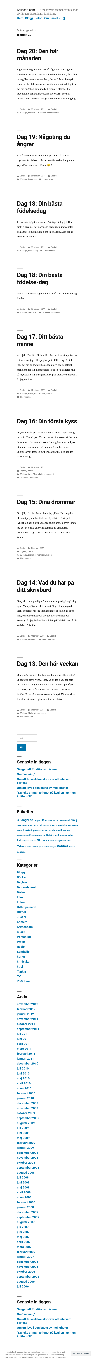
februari (31, 113)
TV (19, 976)
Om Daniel (51, 18)
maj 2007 (23, 1237)
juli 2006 (23, 1286)
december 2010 (27, 1063)
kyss (30, 474)
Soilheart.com (26, 10)
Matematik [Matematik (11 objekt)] (57, 830)
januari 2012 (25, 1014)
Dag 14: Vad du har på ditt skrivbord (45, 586)
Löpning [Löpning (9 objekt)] (44, 830)
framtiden (41, 555)
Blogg (29, 18)
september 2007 (28, 1217)
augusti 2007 (26, 1222)
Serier (21, 956)
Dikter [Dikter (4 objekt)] (62, 820)
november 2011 (27, 1019)
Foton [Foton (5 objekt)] (19, 826)
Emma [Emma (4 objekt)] (66, 820)
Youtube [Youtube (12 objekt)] (21, 852)
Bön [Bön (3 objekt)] (54, 820)
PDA (35, 474)
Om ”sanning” (26, 774)
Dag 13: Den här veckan (47, 663)
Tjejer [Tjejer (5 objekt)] (41, 847)
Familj (30, 393)
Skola (30, 713)
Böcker (22, 877)
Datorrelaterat (26, 887)
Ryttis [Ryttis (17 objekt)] (20, 840)
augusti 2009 (26, 1123)
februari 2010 (26, 1093)
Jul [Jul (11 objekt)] (40, 825)
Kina (36, 393)
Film (20, 897)
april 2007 (24, 1242)
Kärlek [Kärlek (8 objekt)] (20, 830)
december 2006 (27, 1262)
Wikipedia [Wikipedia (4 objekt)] (72, 847)
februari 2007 (26, 1252)
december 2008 (27, 1153)
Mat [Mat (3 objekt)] (50, 830)
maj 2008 (23, 1187)
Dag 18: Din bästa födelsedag (40, 207)
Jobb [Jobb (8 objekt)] (36, 825)
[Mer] (64, 18)
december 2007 (27, 1212)
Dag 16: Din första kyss (47, 421)
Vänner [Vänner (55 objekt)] (62, 846)
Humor (21, 912)
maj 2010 (23, 1078)
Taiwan (49, 393)
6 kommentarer (26, 716)
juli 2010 (23, 1068)
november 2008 (27, 1157)
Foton (38, 18)
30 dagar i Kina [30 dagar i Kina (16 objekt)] (38, 820)
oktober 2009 (26, 1113)
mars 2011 (24, 1048)
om (35, 179)
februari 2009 (26, 1143)
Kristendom (25, 927)
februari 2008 (26, 1202)
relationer (41, 474)
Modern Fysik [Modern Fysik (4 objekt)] (40, 835)
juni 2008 (23, 1182)
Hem (20, 18)
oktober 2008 (26, 1162)
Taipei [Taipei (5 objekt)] (68, 841)
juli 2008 (23, 1177)
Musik (21, 932)
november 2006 (27, 1266)
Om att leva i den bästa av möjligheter (42, 788)
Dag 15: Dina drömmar (46, 502)
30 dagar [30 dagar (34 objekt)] (23, 820)
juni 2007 (23, 1232)
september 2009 (28, 1118)
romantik (50, 474)
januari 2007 (25, 1257)
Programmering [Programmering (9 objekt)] (65, 835)
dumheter (32, 312)
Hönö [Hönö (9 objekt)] (30, 825)
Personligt (24, 937)
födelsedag (33, 251)
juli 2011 (23, 1034)
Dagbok (54, 109)
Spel (20, 966)
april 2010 (24, 1083)
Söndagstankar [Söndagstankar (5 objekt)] (60, 841)
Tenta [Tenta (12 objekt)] (35, 846)
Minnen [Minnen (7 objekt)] (32, 835)
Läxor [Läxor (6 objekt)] (37, 830)
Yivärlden (23, 981)
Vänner (37, 713)
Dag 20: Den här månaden (37, 55)
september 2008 (28, 1167)
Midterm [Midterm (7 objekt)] (66, 830)
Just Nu (22, 917)
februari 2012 (26, 1009)
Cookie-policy (60, 1357)
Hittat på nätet (26, 907)
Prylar (21, 941)
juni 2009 (23, 1133)
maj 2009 (23, 1138)
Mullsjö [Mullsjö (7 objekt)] (49, 835)
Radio (21, 946)
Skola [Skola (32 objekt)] (41, 840)
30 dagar (23, 113)
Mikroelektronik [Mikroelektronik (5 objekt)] (23, 835)
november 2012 (27, 1004)
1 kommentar (47, 179)
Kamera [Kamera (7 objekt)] (46, 825)
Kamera (22, 922)
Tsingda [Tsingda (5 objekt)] (53, 847)
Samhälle (23, 951)
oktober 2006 (26, 1271)
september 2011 (28, 1029)
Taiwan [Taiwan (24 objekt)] (21, 846)
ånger (30, 179)
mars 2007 (24, 1247)
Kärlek (49, 555)
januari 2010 (25, 1098)
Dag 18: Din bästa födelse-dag (40, 278)
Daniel (22, 109)
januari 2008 (25, 1207)
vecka (43, 713)
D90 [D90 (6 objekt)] (57, 820)
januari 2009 (25, 1148)
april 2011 (24, 1044)
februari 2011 (26, 1053)
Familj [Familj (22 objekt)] (73, 820)
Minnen (42, 393)
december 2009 (27, 1103)
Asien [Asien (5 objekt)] (50, 820)
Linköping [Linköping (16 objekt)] (29, 830)
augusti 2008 (26, 1172)
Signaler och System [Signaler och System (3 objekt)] (30, 841)
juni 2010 (23, 1073)
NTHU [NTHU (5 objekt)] (55, 835)
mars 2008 (24, 1197)
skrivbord (32, 639)
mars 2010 (24, 1088)
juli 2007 (23, 1227)
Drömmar (32, 555)
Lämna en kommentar (49, 113)
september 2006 (28, 1276)
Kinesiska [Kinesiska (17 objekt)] (61, 825)
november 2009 (27, 1108)
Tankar (30, 471)
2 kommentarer (48, 639)
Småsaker (24, 961)
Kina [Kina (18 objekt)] (52, 825)
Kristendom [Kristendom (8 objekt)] (73, 825)
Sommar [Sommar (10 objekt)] (50, 840)
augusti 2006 (26, 1281)
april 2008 (24, 1192)
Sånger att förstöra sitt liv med (37, 769)
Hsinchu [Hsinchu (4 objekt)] (24, 826)
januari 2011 (25, 1058)
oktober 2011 (26, 1024)
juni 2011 (23, 1039)
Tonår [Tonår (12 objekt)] (47, 846)
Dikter (21, 892)
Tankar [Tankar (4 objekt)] (29, 847)
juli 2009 (23, 1128)
